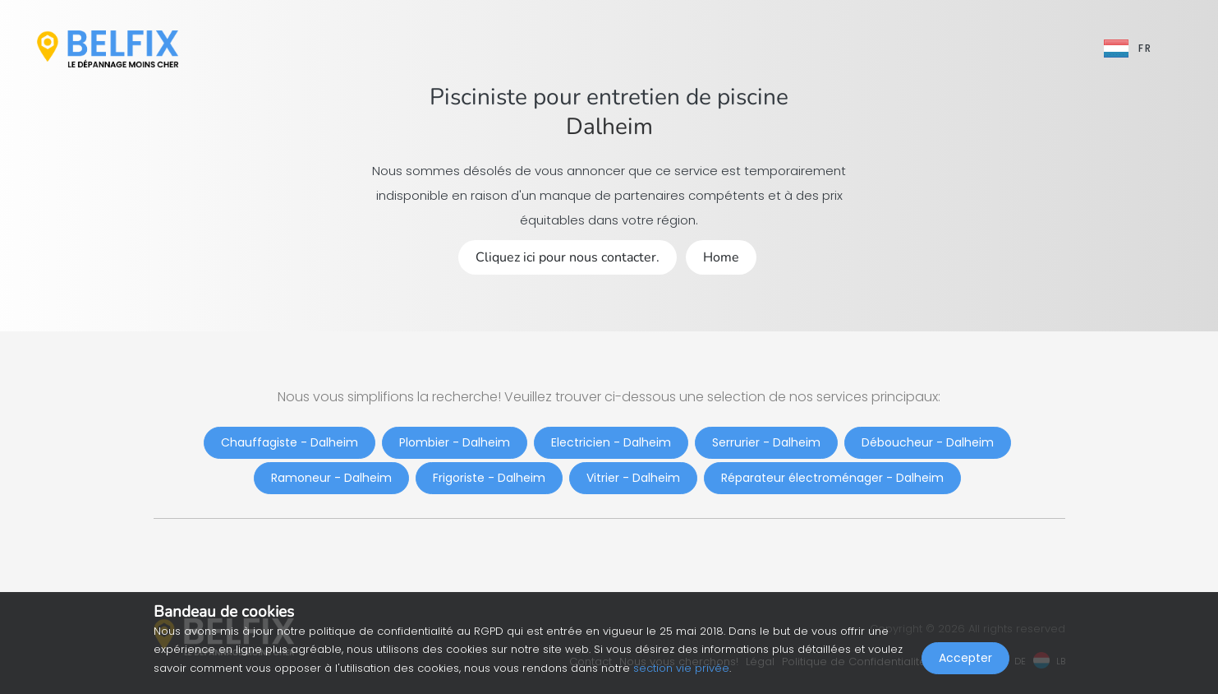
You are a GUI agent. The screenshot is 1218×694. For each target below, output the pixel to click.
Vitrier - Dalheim (633, 478)
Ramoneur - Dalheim (331, 478)
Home (721, 257)
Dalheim (609, 126)
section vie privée (681, 668)
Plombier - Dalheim (454, 442)
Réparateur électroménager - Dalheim (832, 478)
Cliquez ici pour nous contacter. (568, 257)
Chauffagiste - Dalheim (289, 442)
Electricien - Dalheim (611, 442)
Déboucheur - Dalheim (928, 442)
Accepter (965, 658)
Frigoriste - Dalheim (489, 478)
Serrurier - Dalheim (766, 442)
